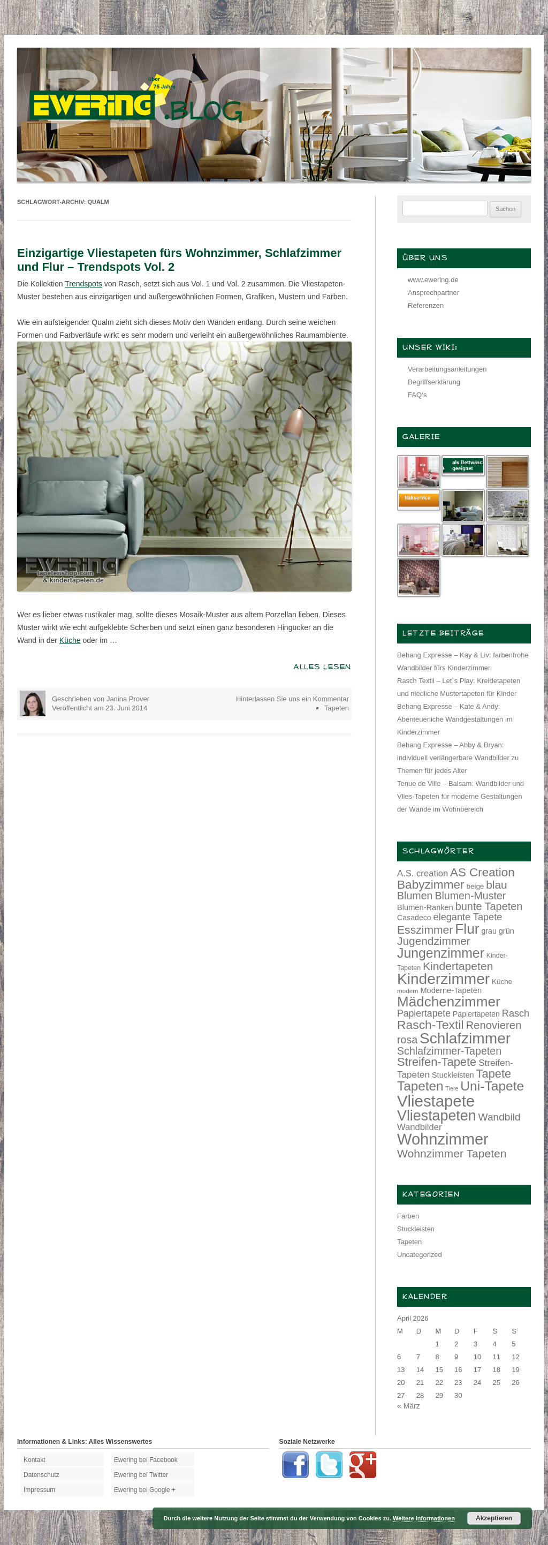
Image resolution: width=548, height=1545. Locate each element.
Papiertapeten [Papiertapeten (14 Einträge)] (476, 1014)
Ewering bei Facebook (146, 1460)
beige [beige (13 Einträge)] (475, 886)
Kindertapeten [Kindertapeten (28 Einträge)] (458, 966)
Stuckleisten (416, 1229)
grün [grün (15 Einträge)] (506, 931)
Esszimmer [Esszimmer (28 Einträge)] (425, 929)
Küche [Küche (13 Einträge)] (502, 982)
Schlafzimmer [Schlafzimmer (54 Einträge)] (465, 1038)
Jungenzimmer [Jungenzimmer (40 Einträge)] (440, 953)
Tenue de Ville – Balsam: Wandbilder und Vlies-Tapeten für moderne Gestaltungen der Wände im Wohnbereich (460, 796)
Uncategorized (419, 1255)
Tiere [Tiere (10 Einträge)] (452, 1088)
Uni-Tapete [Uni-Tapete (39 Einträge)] (492, 1086)
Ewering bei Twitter (141, 1475)
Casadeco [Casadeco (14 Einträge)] (414, 917)
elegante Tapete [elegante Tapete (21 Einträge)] (468, 917)
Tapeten (336, 708)
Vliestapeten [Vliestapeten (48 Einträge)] (436, 1116)
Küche (70, 640)
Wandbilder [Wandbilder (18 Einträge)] (419, 1127)
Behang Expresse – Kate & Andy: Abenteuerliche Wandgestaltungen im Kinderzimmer (455, 719)
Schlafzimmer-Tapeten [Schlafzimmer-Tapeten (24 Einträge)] (449, 1051)
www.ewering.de (433, 280)
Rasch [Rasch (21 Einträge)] (515, 1013)
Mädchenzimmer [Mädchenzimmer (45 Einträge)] (448, 1002)
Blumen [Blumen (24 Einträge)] (415, 896)
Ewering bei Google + (145, 1490)
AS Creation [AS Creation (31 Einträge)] (482, 872)
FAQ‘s (417, 395)
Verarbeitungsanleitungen (447, 369)
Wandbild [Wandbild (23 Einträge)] (499, 1117)
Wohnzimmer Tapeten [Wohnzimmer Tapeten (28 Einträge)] (452, 1153)
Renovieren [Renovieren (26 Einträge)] (493, 1025)
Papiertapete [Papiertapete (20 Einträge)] (424, 1013)
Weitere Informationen (424, 1518)
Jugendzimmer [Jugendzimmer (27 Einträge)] (433, 941)
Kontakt (34, 1460)
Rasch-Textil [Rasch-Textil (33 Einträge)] (430, 1025)
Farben (408, 1216)
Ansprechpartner (433, 293)
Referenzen (426, 305)
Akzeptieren (494, 1518)
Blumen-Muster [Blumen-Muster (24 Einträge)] (470, 896)
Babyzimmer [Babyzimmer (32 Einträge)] (431, 884)
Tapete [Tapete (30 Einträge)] (494, 1073)
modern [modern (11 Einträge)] (407, 990)
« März (408, 1406)
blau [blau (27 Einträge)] (496, 884)
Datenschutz (41, 1475)
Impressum (39, 1490)
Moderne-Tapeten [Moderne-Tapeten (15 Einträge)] (451, 990)
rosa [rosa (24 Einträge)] (407, 1040)
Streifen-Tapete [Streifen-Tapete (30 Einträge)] (436, 1062)
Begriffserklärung (434, 382)
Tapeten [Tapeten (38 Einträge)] (420, 1086)
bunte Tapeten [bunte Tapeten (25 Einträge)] (489, 906)
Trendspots (83, 283)
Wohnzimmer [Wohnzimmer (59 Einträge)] (443, 1139)
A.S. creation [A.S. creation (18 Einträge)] (422, 873)
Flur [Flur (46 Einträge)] (467, 929)
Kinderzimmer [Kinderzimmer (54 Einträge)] (443, 979)
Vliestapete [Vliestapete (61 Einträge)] (436, 1101)
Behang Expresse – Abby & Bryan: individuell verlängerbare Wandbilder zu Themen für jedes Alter (458, 758)
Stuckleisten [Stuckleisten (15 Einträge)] (453, 1075)
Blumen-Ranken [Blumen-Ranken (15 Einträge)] (425, 907)
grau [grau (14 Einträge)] (489, 931)
